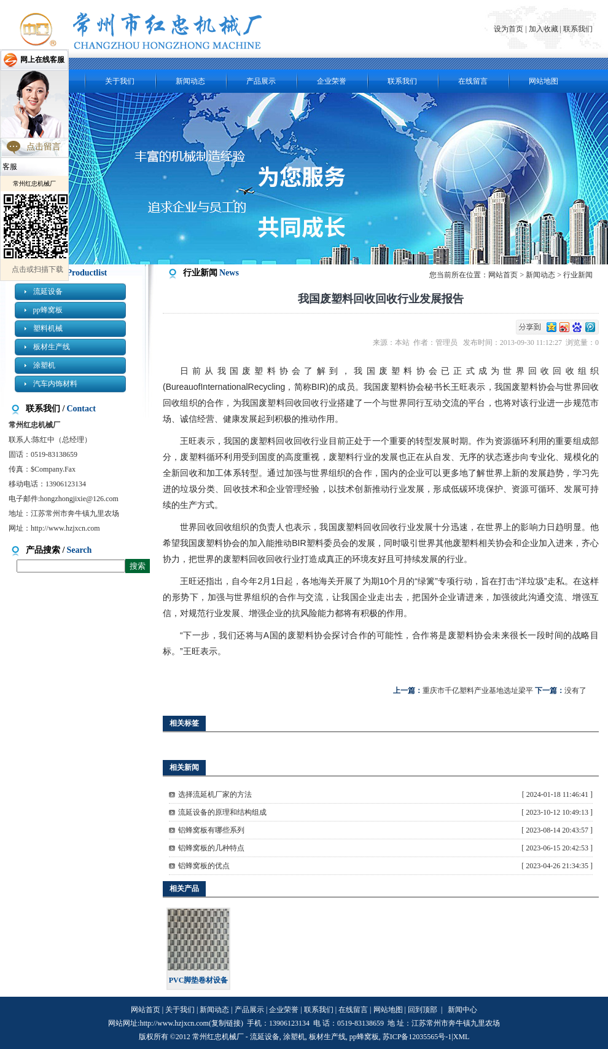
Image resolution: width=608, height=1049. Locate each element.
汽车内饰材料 (55, 383)
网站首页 (503, 275)
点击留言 (43, 146)
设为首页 (509, 29)
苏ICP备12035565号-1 (417, 1036)
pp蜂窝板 (48, 310)
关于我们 (119, 81)
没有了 (575, 690)
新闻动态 (190, 81)
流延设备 (48, 291)
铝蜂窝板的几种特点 (211, 848)
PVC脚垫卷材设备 (198, 980)
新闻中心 (462, 1009)
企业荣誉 (331, 81)
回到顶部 (422, 1009)
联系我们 (578, 29)
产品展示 (261, 81)
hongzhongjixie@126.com (79, 498)
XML (461, 1036)
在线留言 (473, 81)
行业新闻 (578, 275)
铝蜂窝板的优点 (204, 865)
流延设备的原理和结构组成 (222, 812)
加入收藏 (543, 29)
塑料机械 (48, 328)
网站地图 (543, 81)
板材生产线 (51, 346)
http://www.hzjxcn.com (65, 528)
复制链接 (226, 1023)
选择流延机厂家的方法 (215, 794)
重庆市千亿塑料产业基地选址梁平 (478, 690)
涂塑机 (44, 365)
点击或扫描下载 (37, 269)
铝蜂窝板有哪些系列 (211, 830)
